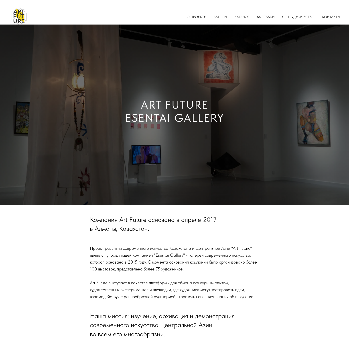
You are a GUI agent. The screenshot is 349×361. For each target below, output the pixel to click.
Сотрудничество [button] (298, 17)
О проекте (196, 17)
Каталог (242, 17)
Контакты (331, 17)
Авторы (220, 17)
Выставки (266, 17)
